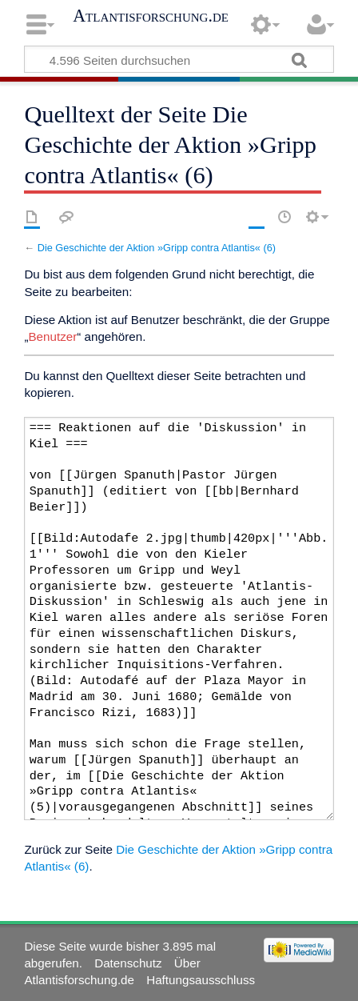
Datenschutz (127, 963)
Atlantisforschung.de (151, 16)
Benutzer (52, 336)
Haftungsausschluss (200, 980)
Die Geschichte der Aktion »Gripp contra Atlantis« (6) (157, 248)
